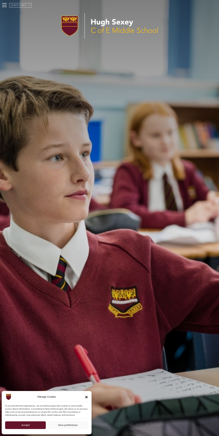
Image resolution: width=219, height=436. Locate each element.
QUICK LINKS (20, 5)
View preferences (68, 425)
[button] (86, 397)
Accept (25, 425)
